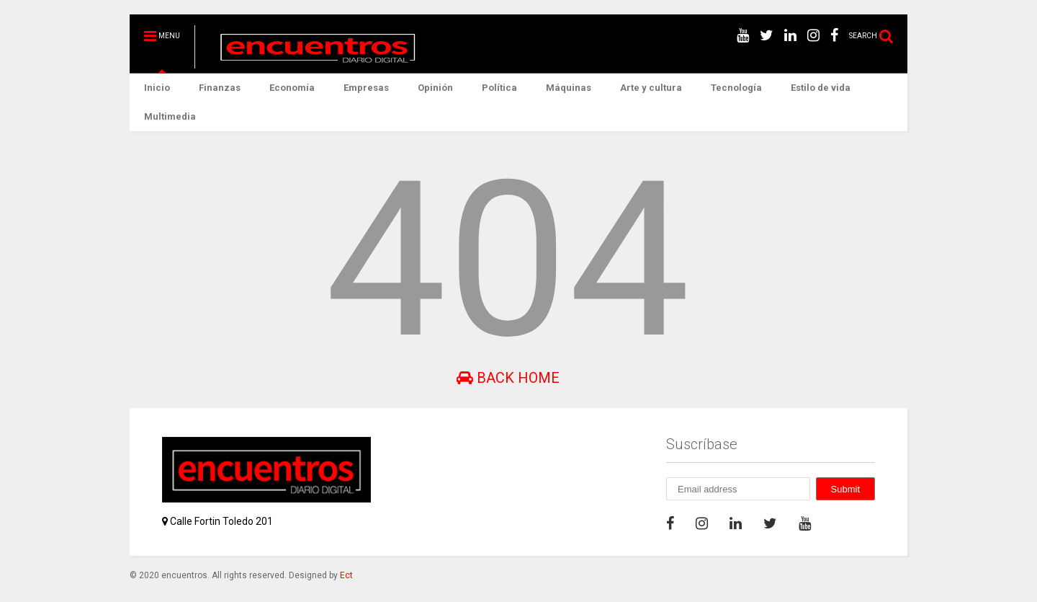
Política (499, 87)
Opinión (435, 87)
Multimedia (170, 116)
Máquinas (568, 87)
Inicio (157, 87)
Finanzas (220, 87)
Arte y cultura (651, 87)
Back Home (508, 377)
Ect (346, 575)
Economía (292, 87)
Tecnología (736, 87)
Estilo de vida (820, 87)
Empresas (366, 87)
